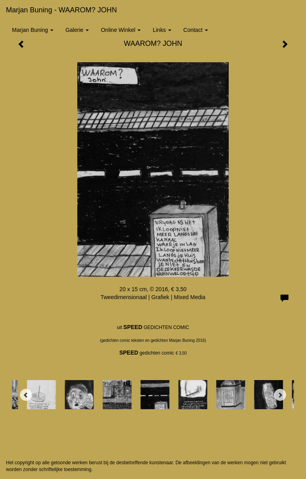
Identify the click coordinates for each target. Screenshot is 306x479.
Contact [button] (195, 30)
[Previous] (26, 395)
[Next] (280, 395)
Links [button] (162, 30)
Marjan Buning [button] (32, 30)
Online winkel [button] (121, 30)
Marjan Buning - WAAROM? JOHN (61, 10)
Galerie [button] (77, 30)
